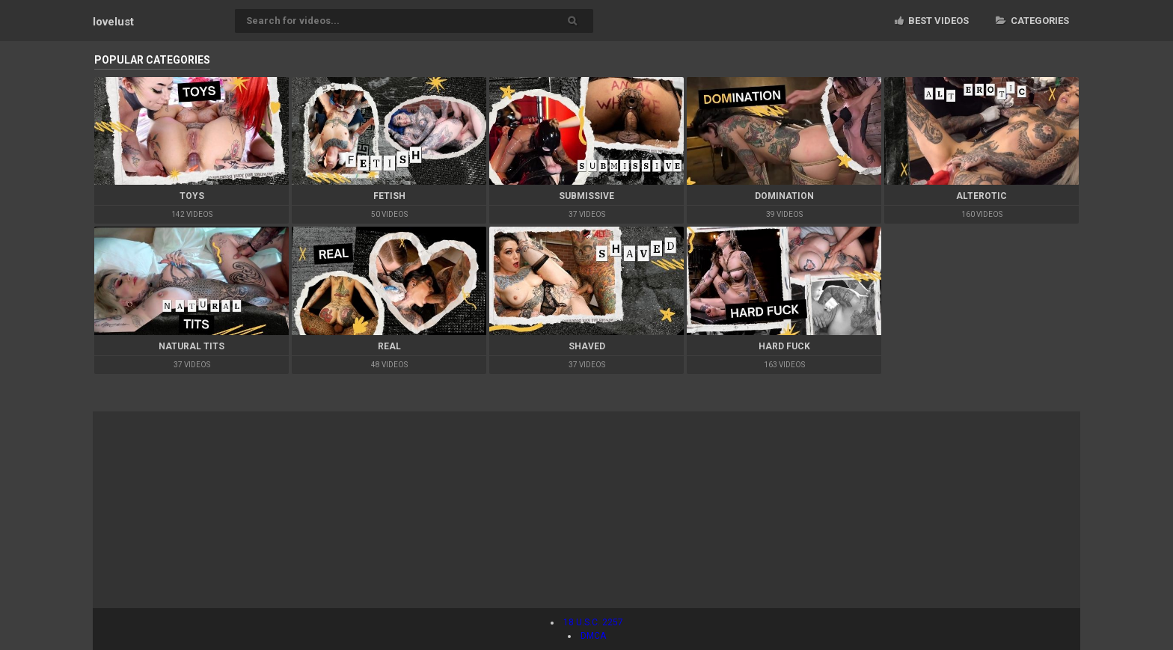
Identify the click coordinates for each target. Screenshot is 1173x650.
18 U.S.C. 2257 (593, 622)
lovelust (113, 21)
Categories (1032, 20)
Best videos (932, 20)
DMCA (593, 636)
